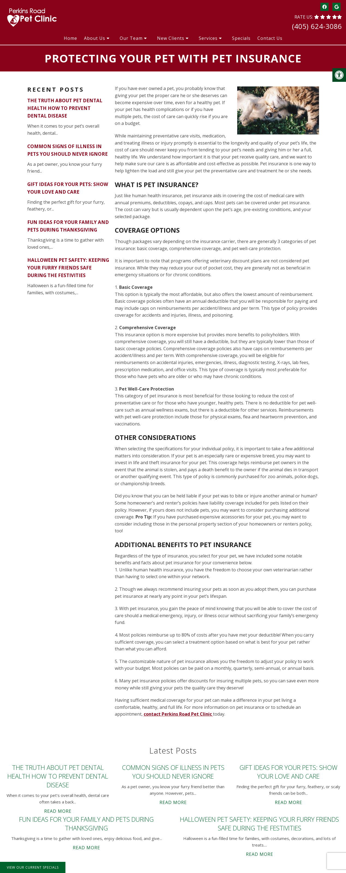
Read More (57, 811)
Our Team (131, 38)
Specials (241, 38)
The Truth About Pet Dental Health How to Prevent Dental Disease (64, 108)
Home (70, 38)
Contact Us (269, 38)
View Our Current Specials (33, 867)
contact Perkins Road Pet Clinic (178, 714)
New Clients (170, 38)
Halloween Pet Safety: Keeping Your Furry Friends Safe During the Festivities (68, 267)
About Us (94, 38)
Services (208, 38)
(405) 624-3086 (317, 26)
